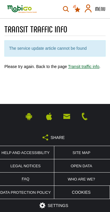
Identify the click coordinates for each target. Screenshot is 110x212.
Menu (100, 9)
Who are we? (81, 179)
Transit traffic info (83, 66)
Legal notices (26, 166)
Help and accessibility (25, 152)
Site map (81, 152)
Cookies (81, 192)
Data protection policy (25, 192)
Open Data (81, 166)
